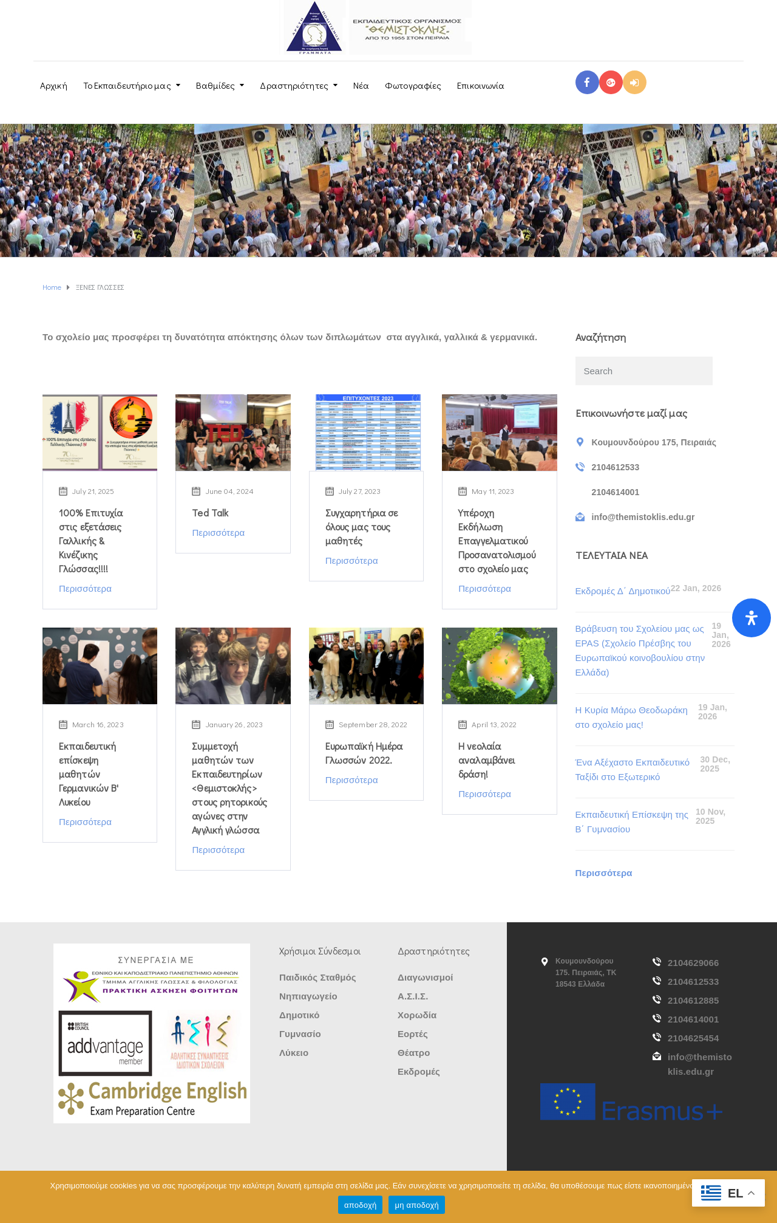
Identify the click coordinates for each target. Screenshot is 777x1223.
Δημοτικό (299, 1015)
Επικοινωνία (480, 85)
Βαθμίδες (216, 85)
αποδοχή (360, 1205)
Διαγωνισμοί (425, 977)
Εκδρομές (419, 1071)
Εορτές (413, 1034)
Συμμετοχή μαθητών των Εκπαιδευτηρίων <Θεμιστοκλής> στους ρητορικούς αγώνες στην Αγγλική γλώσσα (229, 787)
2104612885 (693, 1000)
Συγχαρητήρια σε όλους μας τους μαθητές (361, 526)
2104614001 (693, 1019)
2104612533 (693, 981)
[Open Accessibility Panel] (751, 617)
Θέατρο (414, 1052)
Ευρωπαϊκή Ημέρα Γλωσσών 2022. (364, 752)
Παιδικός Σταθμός (317, 977)
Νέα (361, 85)
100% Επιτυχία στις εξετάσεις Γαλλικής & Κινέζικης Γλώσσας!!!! (91, 540)
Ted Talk (210, 512)
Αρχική (53, 85)
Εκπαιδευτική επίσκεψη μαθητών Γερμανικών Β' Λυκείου (88, 773)
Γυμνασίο (300, 1034)
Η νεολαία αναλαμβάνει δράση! (486, 759)
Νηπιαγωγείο (308, 996)
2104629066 (693, 963)
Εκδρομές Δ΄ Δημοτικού (623, 591)
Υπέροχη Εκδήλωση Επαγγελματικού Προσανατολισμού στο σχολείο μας (496, 540)
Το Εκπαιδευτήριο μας (127, 85)
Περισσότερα (85, 588)
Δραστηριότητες (294, 85)
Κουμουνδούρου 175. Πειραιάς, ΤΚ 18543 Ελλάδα (586, 972)
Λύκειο (293, 1052)
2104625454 (693, 1038)
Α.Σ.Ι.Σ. (413, 996)
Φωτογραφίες (413, 85)
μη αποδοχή (417, 1205)
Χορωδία (417, 1015)
